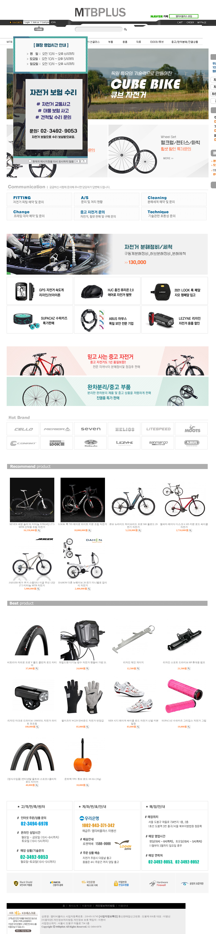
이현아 (102, 919)
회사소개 (73, 905)
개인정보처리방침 (63, 919)
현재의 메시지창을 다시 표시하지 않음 (51, 161)
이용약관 (87, 905)
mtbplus (60, 926)
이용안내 (123, 905)
